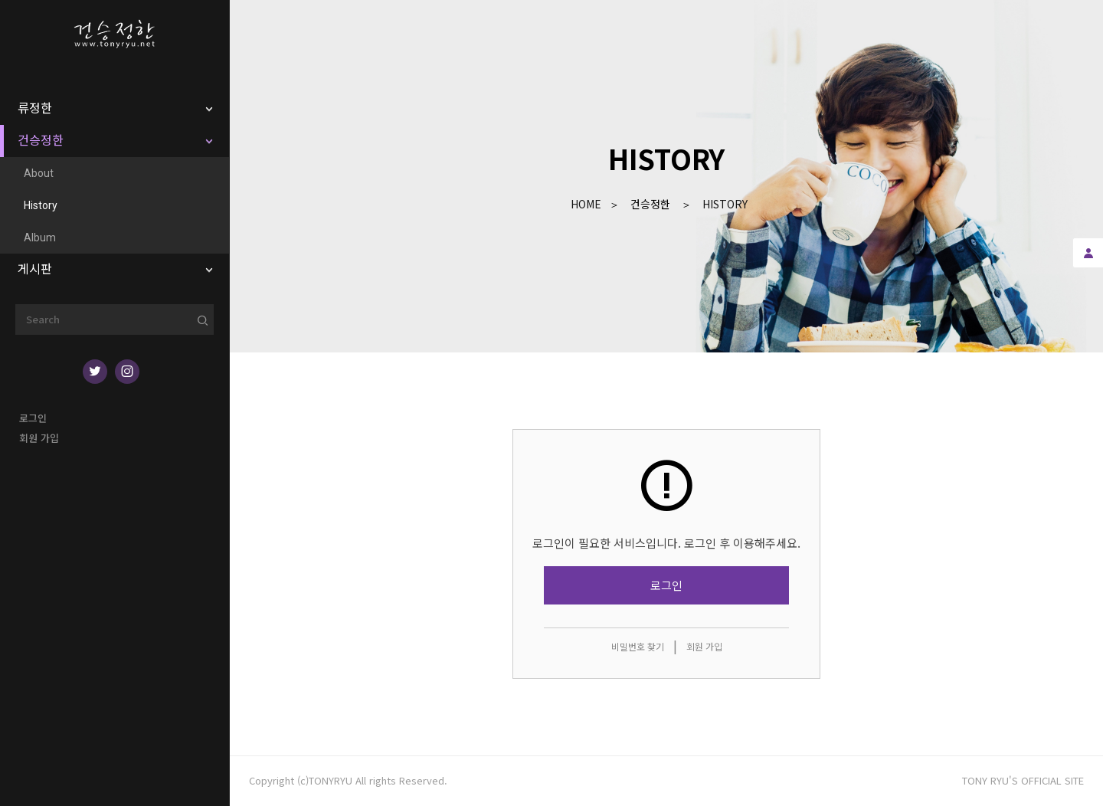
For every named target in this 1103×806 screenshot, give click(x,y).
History (725, 203)
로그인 (33, 418)
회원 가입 (39, 438)
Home (586, 203)
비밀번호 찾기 (637, 646)
